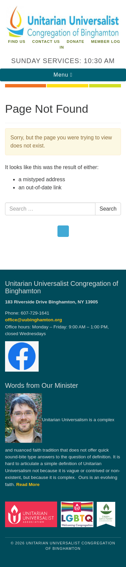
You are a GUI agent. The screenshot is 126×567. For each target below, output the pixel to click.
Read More (28, 484)
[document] (63, 174)
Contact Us (46, 41)
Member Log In (89, 44)
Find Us (17, 41)
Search (108, 209)
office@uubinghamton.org (33, 319)
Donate (75, 41)
